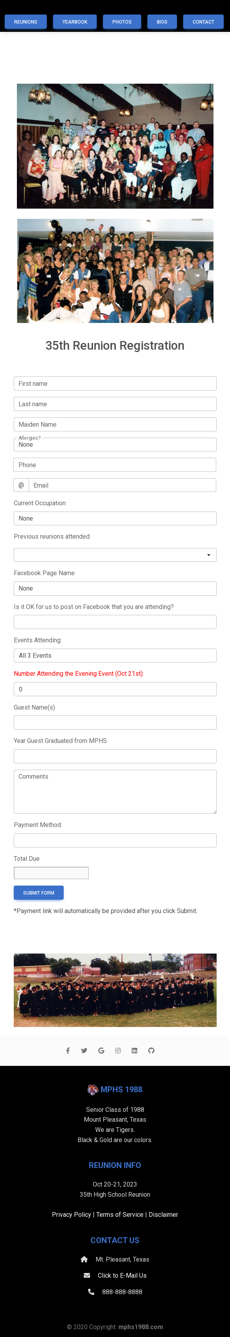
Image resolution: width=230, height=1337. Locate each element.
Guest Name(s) (34, 707)
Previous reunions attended (52, 536)
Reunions (25, 22)
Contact (203, 22)
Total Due (27, 858)
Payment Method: (38, 825)
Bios (162, 22)
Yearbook (75, 22)
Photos (122, 22)
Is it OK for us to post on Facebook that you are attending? (94, 607)
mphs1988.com (140, 1327)
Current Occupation (40, 503)
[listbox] (115, 555)
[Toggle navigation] (13, 9)
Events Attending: (38, 640)
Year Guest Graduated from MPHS (60, 741)
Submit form (38, 893)
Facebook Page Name (44, 573)
